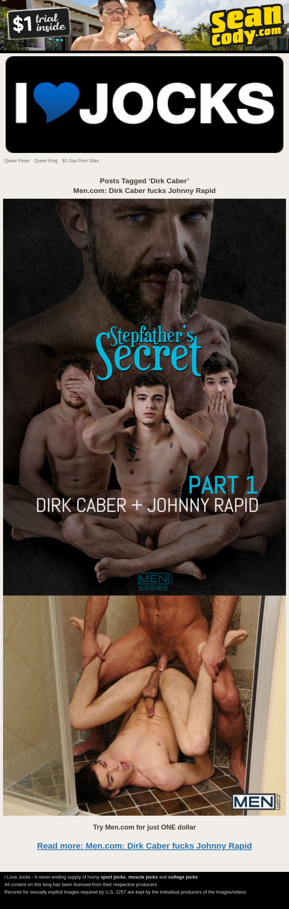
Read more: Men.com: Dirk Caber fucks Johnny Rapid (144, 846)
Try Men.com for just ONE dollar (144, 827)
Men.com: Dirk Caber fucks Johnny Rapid (144, 191)
